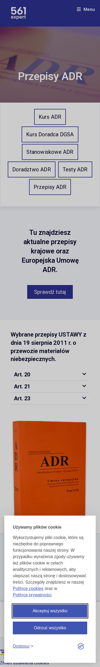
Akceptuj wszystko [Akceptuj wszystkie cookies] (50, 611)
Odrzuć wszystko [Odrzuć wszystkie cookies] (50, 628)
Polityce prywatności (32, 595)
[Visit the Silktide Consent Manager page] (80, 646)
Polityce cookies (28, 588)
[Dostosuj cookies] (23, 646)
